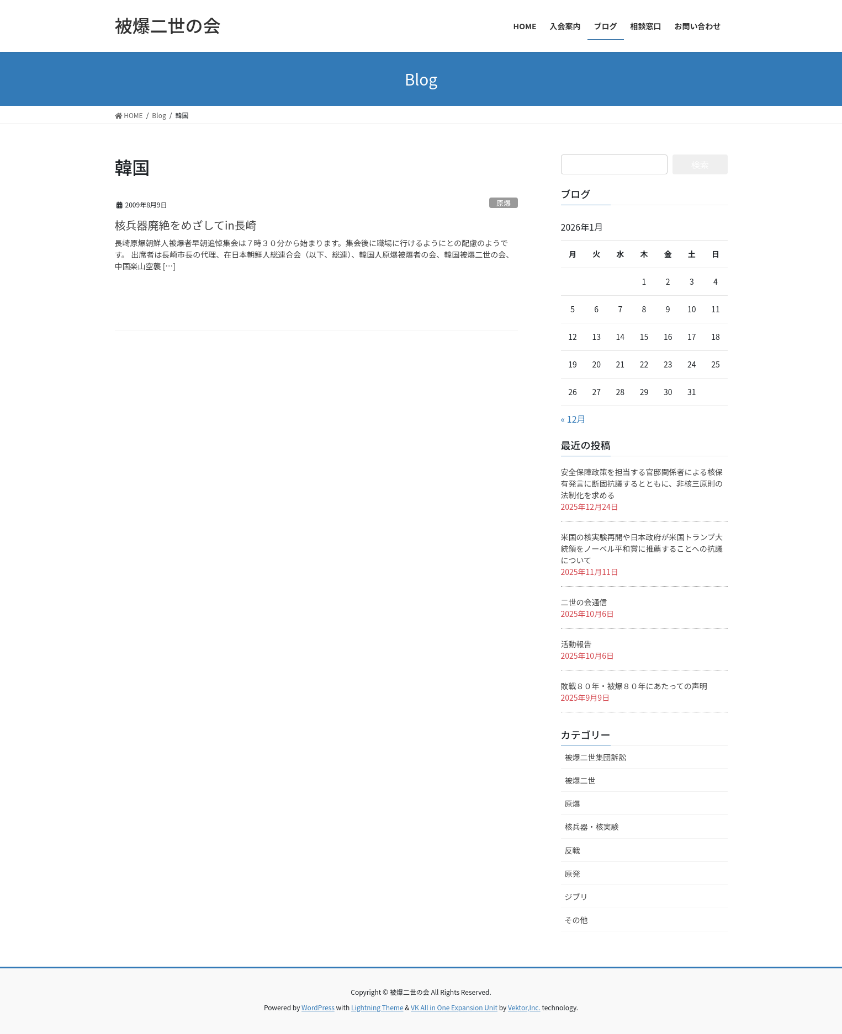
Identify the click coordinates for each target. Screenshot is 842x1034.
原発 (572, 873)
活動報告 (576, 643)
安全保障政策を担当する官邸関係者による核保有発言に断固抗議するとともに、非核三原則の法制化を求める (642, 483)
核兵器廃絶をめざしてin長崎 (186, 225)
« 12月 (573, 418)
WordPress (318, 1007)
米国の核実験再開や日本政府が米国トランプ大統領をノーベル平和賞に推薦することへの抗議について (642, 548)
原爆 (503, 203)
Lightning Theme (377, 1007)
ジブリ (576, 896)
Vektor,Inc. (524, 1007)
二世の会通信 (584, 601)
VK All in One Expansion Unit (454, 1007)
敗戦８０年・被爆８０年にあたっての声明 (634, 685)
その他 (576, 919)
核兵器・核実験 (592, 826)
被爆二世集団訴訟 (596, 757)
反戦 (572, 850)
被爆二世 (580, 780)
